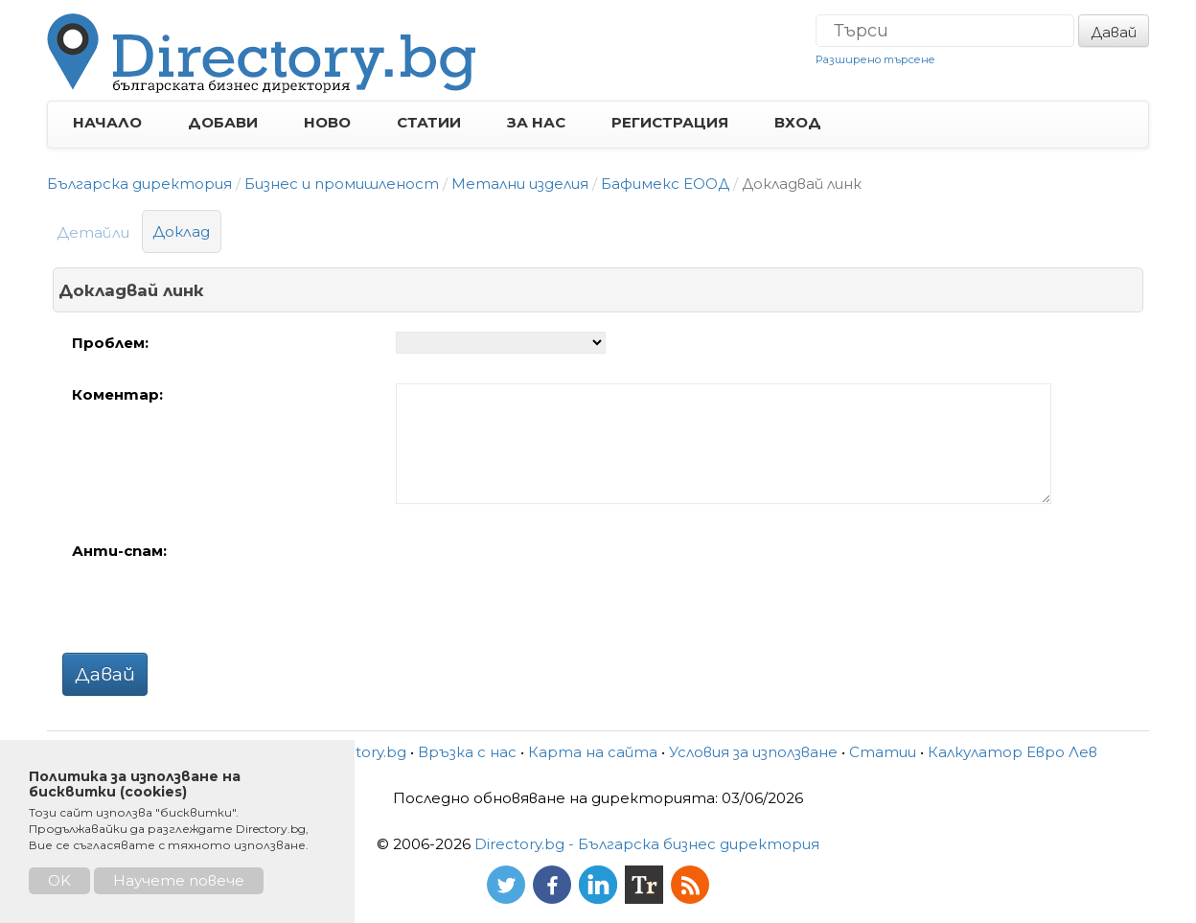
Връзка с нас (467, 752)
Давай (1114, 32)
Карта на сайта (592, 752)
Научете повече (178, 880)
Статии (882, 752)
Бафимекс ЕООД (665, 183)
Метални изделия (519, 183)
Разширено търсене (875, 59)
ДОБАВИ (223, 122)
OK (59, 880)
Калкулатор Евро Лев (1012, 752)
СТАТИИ (429, 122)
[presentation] (541, 577)
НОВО (327, 122)
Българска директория (139, 183)
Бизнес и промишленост (341, 183)
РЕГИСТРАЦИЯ (669, 122)
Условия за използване (753, 752)
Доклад (181, 231)
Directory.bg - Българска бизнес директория (646, 844)
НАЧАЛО (107, 122)
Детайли (93, 232)
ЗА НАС (536, 122)
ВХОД (797, 122)
